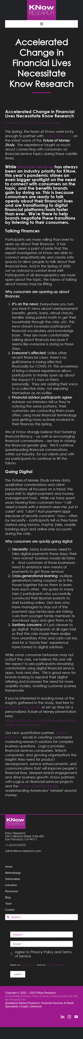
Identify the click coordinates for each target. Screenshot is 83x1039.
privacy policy (28, 964)
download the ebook (23, 707)
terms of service (54, 964)
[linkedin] (62, 1016)
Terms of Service (51, 996)
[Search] (8, 917)
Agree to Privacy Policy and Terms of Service (43, 954)
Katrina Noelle (51, 122)
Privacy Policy (31, 996)
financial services (35, 166)
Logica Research (58, 136)
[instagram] (69, 1016)
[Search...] (41, 917)
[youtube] (76, 1016)
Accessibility (12, 996)
